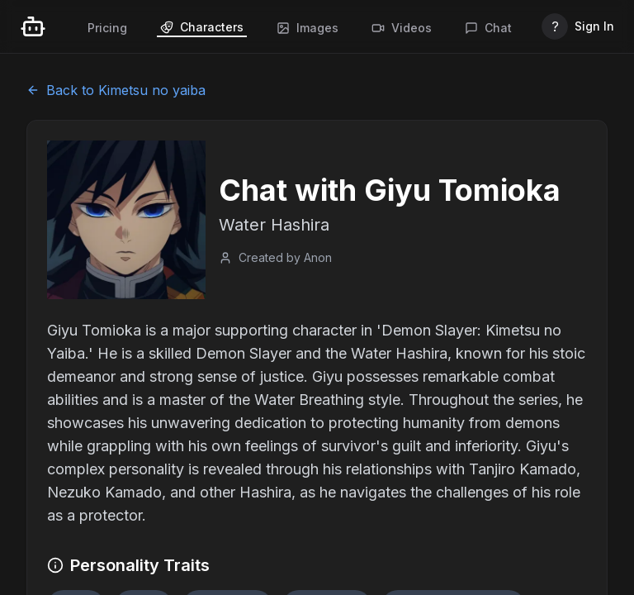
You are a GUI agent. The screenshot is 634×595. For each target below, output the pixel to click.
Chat (488, 28)
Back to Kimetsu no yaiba (116, 90)
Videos (401, 28)
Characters (202, 27)
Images (307, 28)
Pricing (107, 28)
